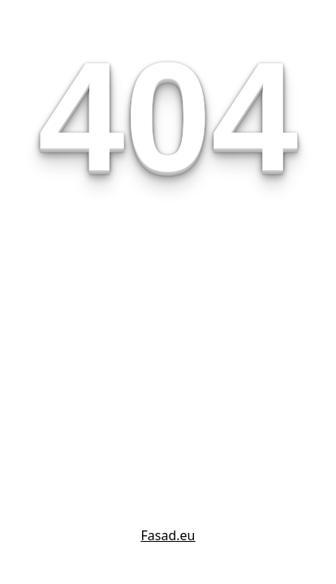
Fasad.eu (168, 535)
